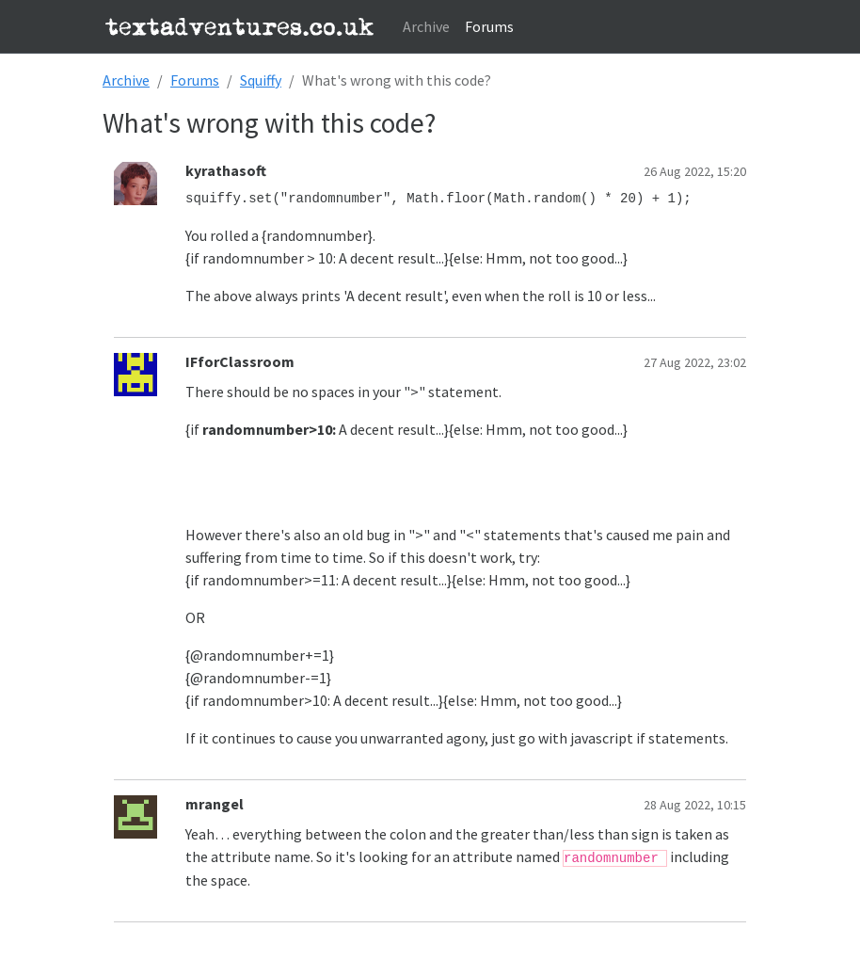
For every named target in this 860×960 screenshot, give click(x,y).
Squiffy (260, 80)
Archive (426, 26)
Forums (489, 26)
